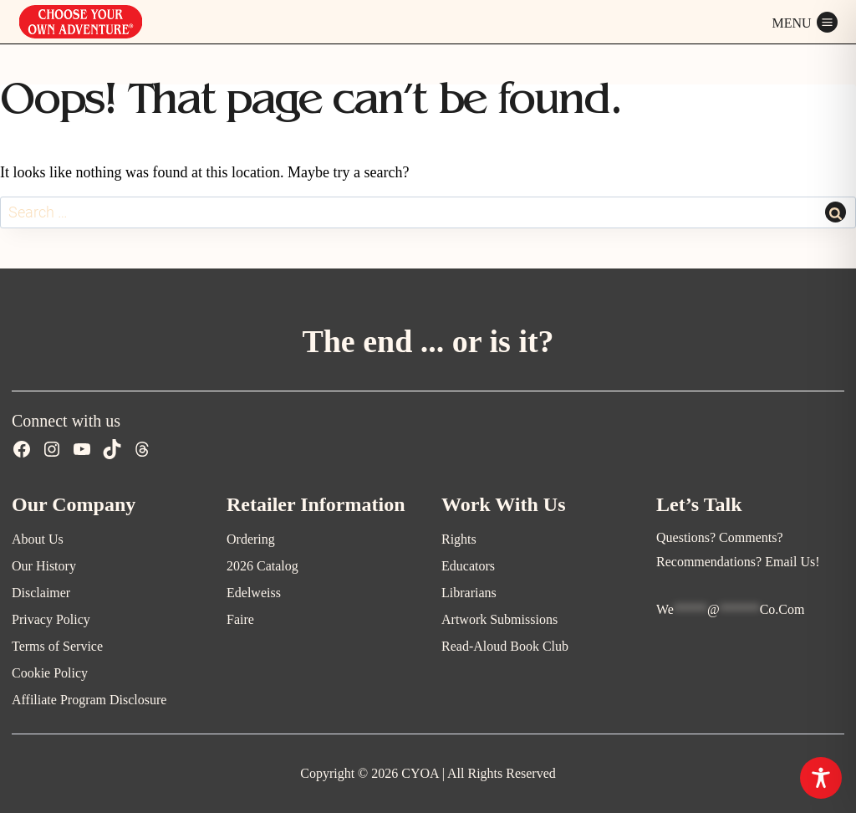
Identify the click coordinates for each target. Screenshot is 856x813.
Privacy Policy (51, 619)
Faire (240, 619)
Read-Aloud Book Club (504, 646)
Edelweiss (254, 592)
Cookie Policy (50, 673)
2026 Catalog (262, 566)
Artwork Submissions (499, 619)
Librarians (469, 592)
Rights (458, 539)
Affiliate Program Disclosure (89, 700)
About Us (38, 539)
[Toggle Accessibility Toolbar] (820, 777)
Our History (44, 566)
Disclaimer (41, 592)
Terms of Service (57, 646)
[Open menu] (805, 22)
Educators (468, 566)
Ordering (251, 539)
